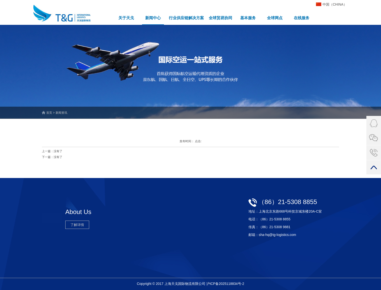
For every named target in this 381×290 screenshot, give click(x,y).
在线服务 (301, 18)
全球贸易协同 (220, 18)
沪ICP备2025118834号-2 (225, 284)
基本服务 (248, 18)
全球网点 (275, 18)
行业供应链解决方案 (186, 18)
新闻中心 (153, 18)
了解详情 (77, 225)
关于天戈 (126, 18)
